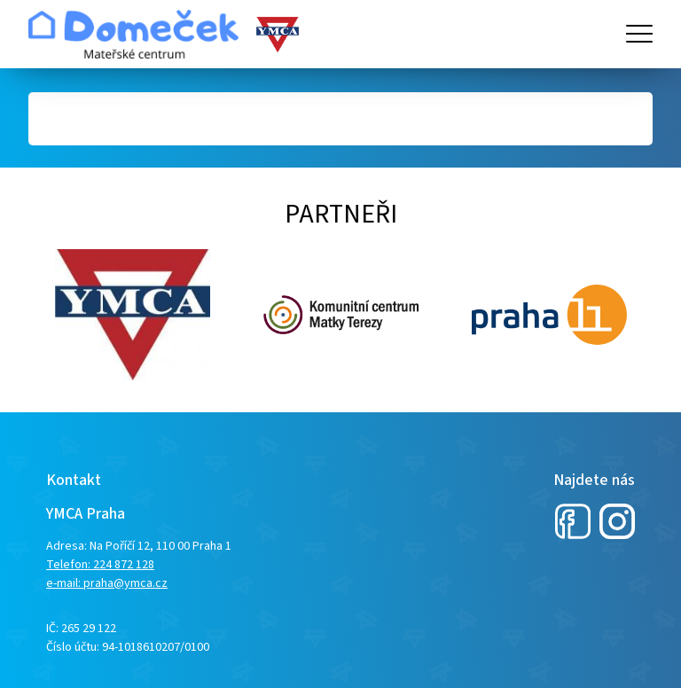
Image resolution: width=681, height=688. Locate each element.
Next (37, 315)
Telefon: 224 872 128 (100, 565)
